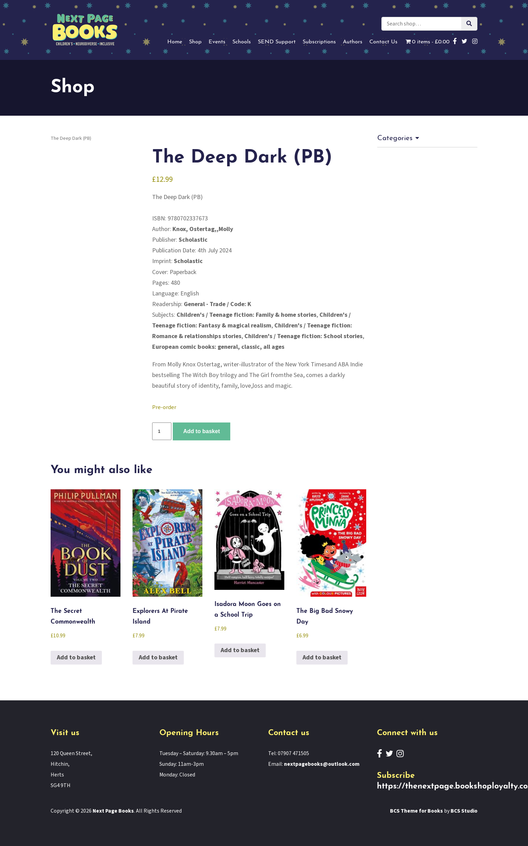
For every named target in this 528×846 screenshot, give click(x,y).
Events (217, 42)
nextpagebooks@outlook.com (321, 764)
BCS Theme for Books (416, 811)
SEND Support (277, 42)
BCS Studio (464, 811)
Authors (352, 42)
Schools (241, 42)
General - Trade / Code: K (217, 304)
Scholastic (193, 240)
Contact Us (383, 42)
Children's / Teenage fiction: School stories (303, 336)
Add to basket (201, 431)
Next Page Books (113, 811)
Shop (195, 42)
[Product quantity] (161, 431)
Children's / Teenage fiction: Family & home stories (247, 315)
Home (174, 42)
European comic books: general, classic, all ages (218, 347)
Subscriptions (319, 42)
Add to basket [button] (76, 657)
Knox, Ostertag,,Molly (202, 229)
